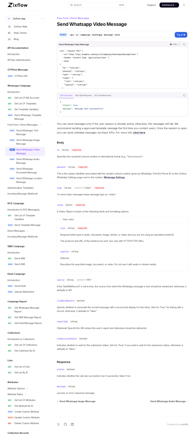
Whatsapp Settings (114, 176)
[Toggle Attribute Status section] (25, 394)
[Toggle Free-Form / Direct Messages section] (25, 125)
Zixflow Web (17, 27)
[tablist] (119, 95)
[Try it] (181, 35)
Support (151, 5)
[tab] (66, 95)
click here (139, 132)
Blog (13, 39)
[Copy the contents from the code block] (184, 44)
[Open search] (97, 5)
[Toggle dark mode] (183, 5)
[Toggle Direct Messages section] (25, 231)
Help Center (17, 33)
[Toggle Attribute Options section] (25, 388)
